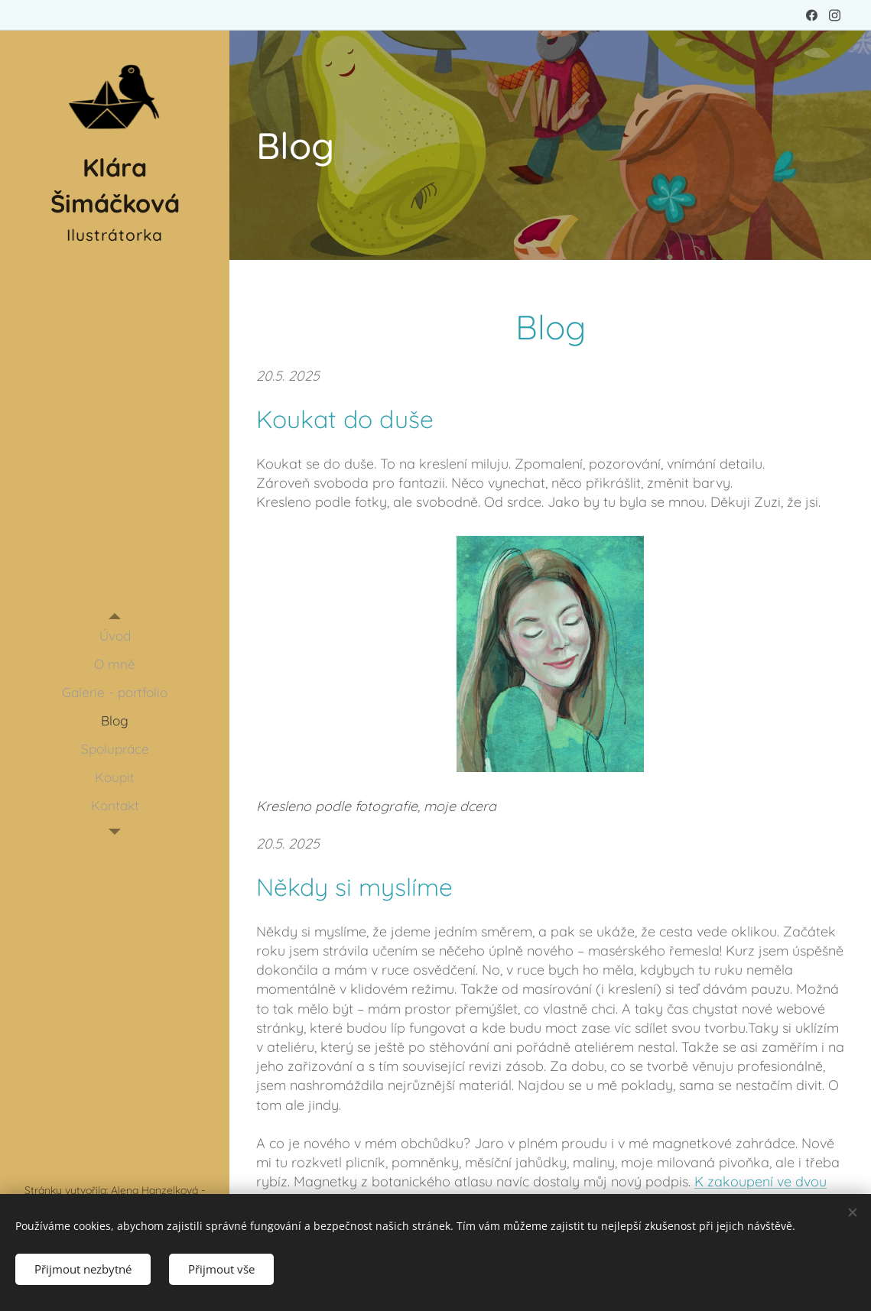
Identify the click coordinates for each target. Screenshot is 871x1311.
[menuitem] (115, 635)
